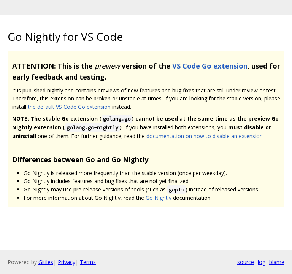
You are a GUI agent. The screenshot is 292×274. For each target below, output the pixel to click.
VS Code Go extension (210, 65)
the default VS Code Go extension (69, 106)
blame (276, 262)
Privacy (66, 262)
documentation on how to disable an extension (204, 136)
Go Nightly (158, 197)
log (261, 262)
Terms (88, 262)
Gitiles (45, 262)
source (245, 262)
